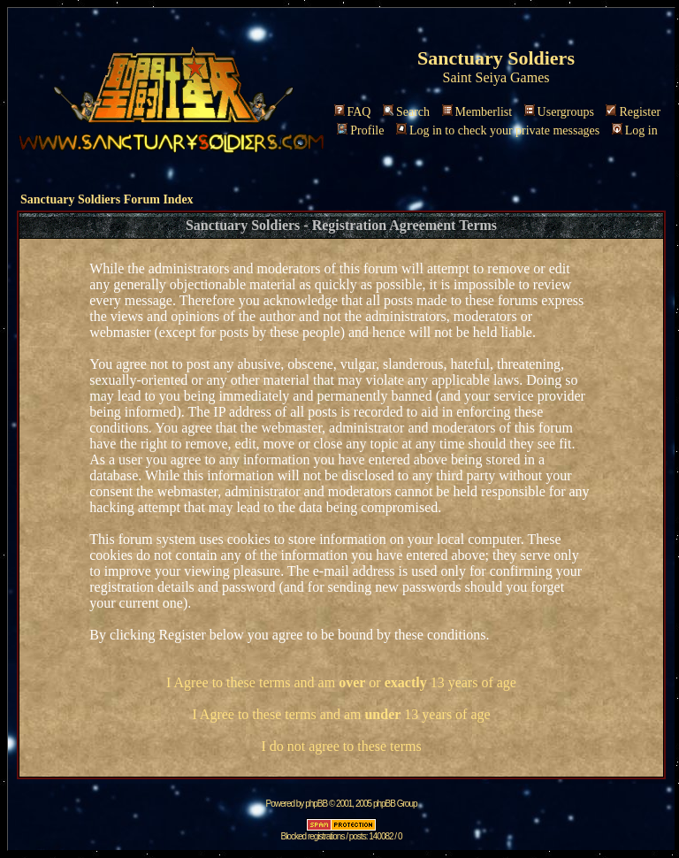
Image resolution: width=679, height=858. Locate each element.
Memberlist (477, 112)
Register (633, 112)
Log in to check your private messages (497, 130)
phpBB (316, 803)
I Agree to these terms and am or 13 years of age (341, 682)
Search (406, 112)
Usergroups (559, 112)
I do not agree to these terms (341, 746)
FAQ (352, 112)
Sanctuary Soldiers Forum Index (107, 199)
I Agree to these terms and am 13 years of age (341, 714)
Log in (635, 130)
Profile (360, 130)
